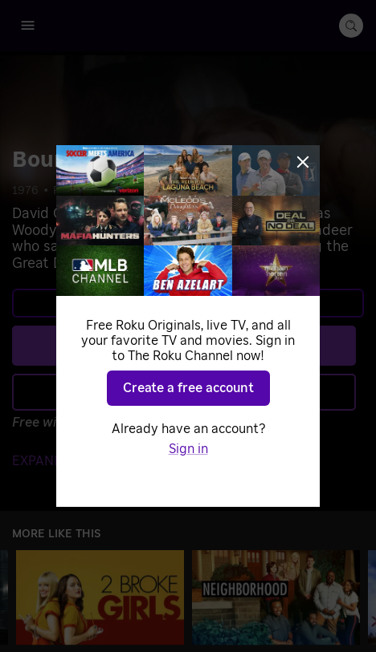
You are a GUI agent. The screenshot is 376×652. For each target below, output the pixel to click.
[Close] (303, 162)
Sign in (188, 449)
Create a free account (188, 388)
